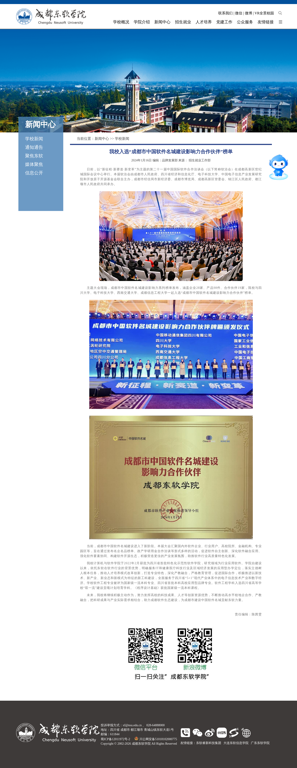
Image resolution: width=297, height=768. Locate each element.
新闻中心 (102, 138)
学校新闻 (34, 138)
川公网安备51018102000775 (156, 739)
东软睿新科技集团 (208, 743)
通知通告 (34, 147)
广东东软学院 (260, 743)
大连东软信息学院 (236, 743)
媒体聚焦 (34, 164)
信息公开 (34, 172)
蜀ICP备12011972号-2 (115, 739)
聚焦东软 (34, 155)
